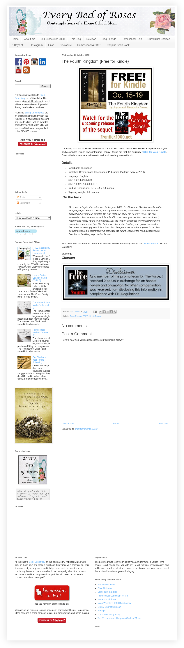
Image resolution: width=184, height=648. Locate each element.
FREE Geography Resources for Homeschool (41, 250)
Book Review (76, 316)
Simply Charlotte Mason (109, 607)
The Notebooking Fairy (109, 614)
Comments (23, 203)
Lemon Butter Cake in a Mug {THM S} (40, 278)
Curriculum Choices (159, 39)
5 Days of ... (19, 45)
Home (15, 39)
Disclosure (66, 45)
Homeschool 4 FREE (89, 45)
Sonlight (101, 610)
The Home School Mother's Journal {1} (41, 305)
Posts (21, 197)
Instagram (37, 45)
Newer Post (68, 423)
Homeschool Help (132, 39)
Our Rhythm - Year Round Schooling (39, 360)
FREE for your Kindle (154, 152)
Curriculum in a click (107, 592)
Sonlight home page (34, 112)
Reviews (91, 39)
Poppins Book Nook (118, 45)
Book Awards (151, 243)
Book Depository (37, 562)
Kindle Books (95, 316)
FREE (85, 316)
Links (51, 45)
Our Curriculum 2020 (53, 39)
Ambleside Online (106, 584)
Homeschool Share (107, 599)
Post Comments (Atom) (86, 429)
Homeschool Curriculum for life (113, 595)
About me (29, 39)
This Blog (75, 39)
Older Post (163, 423)
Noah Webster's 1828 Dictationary (114, 603)
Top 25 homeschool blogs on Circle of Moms (119, 618)
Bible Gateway (105, 588)
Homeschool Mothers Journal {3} (40, 333)
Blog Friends (109, 39)
